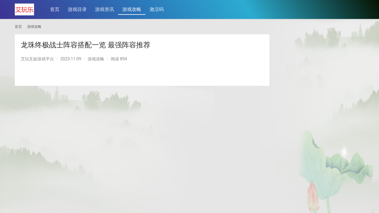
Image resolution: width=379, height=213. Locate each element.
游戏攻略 (131, 9)
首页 (55, 9)
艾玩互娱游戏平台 (37, 59)
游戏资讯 (104, 9)
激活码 (157, 9)
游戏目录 (77, 9)
